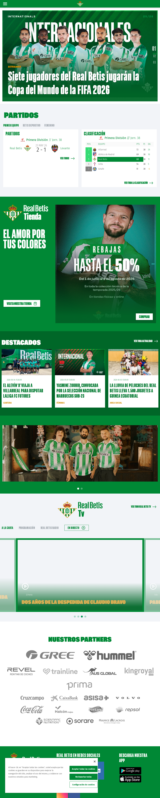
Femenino (49, 120)
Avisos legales (102, 785)
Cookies (132, 785)
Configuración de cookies (83, 784)
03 (154, 60)
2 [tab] (82, 484)
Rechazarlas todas (83, 777)
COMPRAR (144, 312)
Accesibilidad (142, 785)
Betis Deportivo (32, 120)
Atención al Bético (29, 744)
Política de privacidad (118, 785)
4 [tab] (85, 612)
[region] (51, 775)
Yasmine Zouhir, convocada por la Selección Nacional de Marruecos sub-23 (79, 386)
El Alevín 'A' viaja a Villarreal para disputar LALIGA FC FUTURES (23, 386)
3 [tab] (82, 612)
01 (154, 46)
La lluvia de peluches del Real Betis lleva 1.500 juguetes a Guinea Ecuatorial (133, 386)
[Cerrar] (95, 761)
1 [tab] (78, 484)
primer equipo (11, 120)
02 (154, 54)
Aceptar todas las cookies (83, 769)
